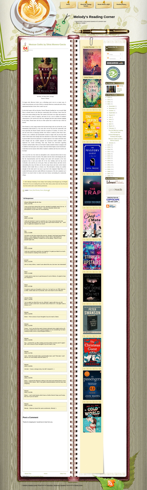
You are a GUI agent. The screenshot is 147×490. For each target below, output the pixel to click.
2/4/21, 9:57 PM (28, 203)
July (110, 117)
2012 (109, 162)
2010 (109, 167)
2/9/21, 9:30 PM (28, 378)
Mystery (46, 190)
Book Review (36, 190)
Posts (110, 54)
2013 (109, 160)
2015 (109, 156)
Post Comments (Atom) (36, 476)
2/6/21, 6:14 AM (28, 273)
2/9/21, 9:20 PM (28, 314)
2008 (109, 171)
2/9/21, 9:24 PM (28, 325)
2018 (109, 149)
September (112, 112)
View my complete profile (119, 90)
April (110, 124)
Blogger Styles (78, 485)
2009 (109, 169)
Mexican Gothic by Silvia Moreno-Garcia (47, 44)
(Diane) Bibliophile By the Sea (32, 202)
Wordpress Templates (60, 485)
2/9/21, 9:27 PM (28, 353)
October (111, 110)
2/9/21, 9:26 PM (28, 340)
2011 (109, 165)
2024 (109, 97)
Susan (26, 216)
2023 (109, 99)
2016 (109, 154)
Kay (25, 231)
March (111, 126)
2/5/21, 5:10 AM (28, 232)
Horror (41, 190)
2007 (109, 173)
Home (68, 4)
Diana (26, 284)
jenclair (26, 260)
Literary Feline (28, 298)
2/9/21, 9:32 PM (28, 405)
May (110, 121)
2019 (109, 147)
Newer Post (28, 473)
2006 (109, 176)
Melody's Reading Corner (94, 17)
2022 (109, 101)
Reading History (121, 4)
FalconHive (49, 485)
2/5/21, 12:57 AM (28, 218)
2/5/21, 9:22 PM (28, 261)
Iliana (25, 271)
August (111, 115)
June (110, 119)
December (112, 106)
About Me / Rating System (86, 5)
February (111, 128)
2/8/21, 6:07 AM (28, 286)
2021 (109, 104)
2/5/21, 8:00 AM (28, 248)
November (112, 108)
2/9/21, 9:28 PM (28, 366)
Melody (26, 312)
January (111, 142)
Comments (111, 58)
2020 (109, 145)
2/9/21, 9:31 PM (28, 392)
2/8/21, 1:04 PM (28, 299)
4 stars (30, 190)
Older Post (63, 473)
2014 (109, 158)
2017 (109, 151)
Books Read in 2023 (104, 4)
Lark (25, 247)
